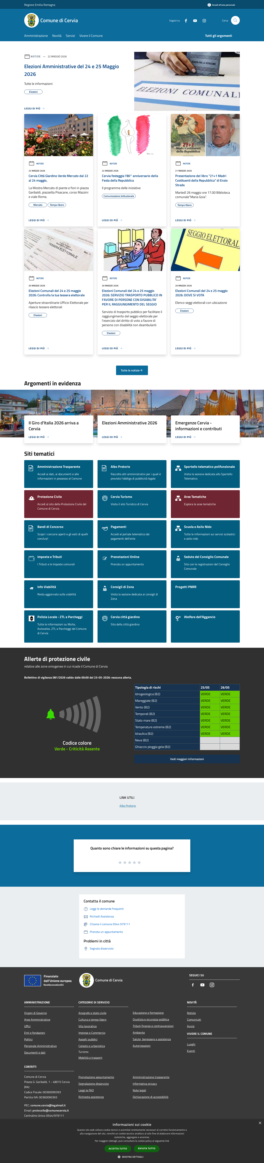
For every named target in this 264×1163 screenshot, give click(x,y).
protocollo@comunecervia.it (50, 1110)
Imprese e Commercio (91, 1033)
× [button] (259, 1123)
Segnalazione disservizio (93, 1083)
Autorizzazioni (142, 1046)
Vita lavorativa (87, 1026)
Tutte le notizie (132, 370)
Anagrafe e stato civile (92, 1013)
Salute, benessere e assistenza (152, 1039)
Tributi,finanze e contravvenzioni (153, 1026)
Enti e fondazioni (34, 1033)
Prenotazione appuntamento (96, 1077)
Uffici (27, 1026)
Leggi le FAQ (86, 1090)
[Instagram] (202, 20)
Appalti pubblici (88, 1039)
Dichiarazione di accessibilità (150, 1097)
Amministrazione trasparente (151, 1077)
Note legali (139, 1090)
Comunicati (194, 1019)
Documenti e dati (34, 1052)
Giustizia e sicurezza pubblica (151, 1019)
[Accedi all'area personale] (221, 5)
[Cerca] (235, 20)
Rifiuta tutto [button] (146, 1148)
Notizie (36, 56)
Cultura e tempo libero (92, 1019)
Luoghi (191, 1044)
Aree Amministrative (37, 1019)
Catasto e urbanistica (91, 1046)
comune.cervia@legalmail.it (48, 1105)
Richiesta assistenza (91, 1097)
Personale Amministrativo (40, 1046)
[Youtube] (193, 20)
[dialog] (132, 1141)
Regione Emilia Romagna (39, 5)
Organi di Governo (35, 1013)
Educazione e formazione (148, 1013)
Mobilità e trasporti (90, 1057)
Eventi (191, 1051)
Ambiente (139, 1032)
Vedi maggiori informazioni (187, 759)
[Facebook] (184, 20)
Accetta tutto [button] (118, 1148)
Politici (28, 1039)
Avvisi (191, 1026)
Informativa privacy (145, 1083)
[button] (132, 1157)
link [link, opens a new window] (167, 1140)
